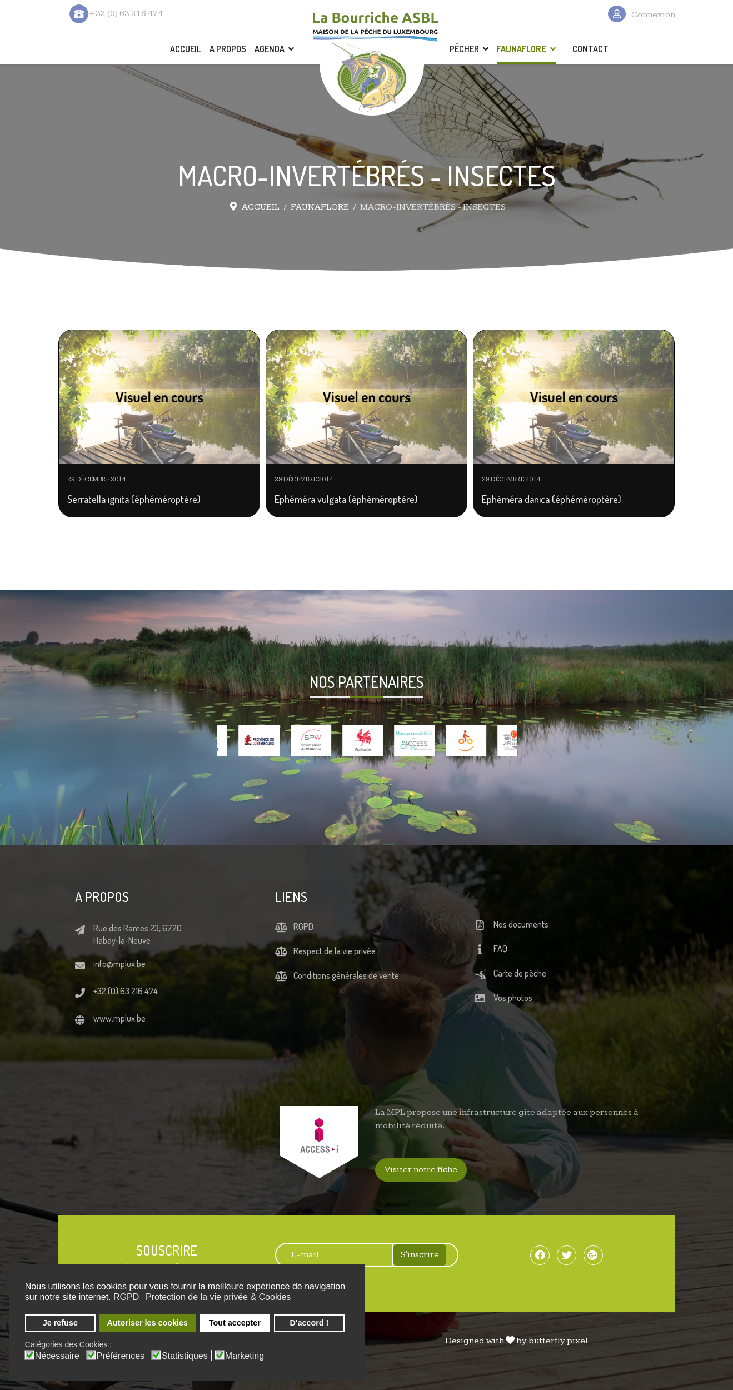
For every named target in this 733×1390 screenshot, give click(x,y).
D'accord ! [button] (309, 1322)
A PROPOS (228, 48)
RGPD (303, 926)
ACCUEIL (185, 48)
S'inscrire (420, 1254)
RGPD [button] (126, 1297)
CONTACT (590, 48)
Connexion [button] (653, 14)
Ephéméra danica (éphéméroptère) (551, 499)
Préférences (120, 1356)
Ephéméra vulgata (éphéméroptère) (346, 499)
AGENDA (270, 48)
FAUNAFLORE (521, 48)
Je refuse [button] (60, 1322)
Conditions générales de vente (346, 975)
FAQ (500, 948)
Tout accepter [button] (235, 1322)
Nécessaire (57, 1356)
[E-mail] (328, 1255)
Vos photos (512, 997)
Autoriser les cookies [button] (147, 1322)
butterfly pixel (558, 1341)
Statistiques (185, 1356)
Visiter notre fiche (421, 1169)
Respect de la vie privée (334, 950)
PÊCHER (464, 48)
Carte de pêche (519, 973)
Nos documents (520, 924)
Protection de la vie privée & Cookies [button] (218, 1297)
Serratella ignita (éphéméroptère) (134, 499)
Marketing (244, 1356)
